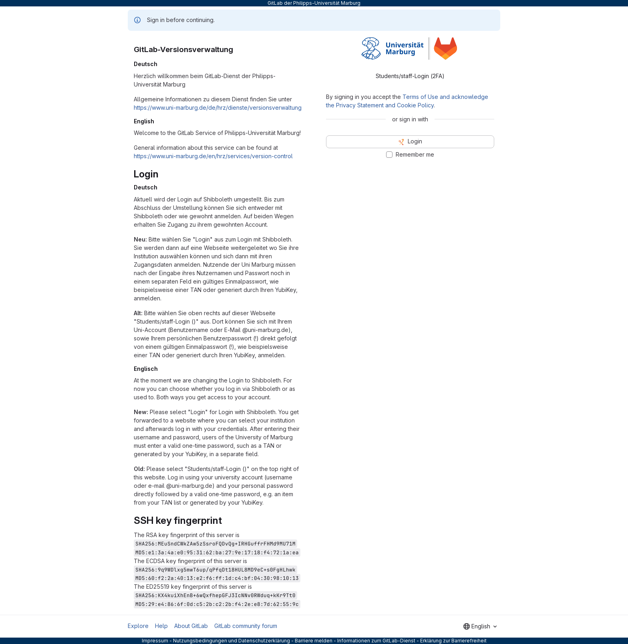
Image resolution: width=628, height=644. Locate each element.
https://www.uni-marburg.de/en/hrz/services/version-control (213, 156)
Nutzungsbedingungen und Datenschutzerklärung (231, 641)
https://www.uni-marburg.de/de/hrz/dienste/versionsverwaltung (218, 107)
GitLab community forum (245, 625)
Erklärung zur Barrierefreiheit (453, 641)
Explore (138, 625)
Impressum (155, 641)
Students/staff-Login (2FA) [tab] (410, 75)
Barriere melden (313, 641)
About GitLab (191, 625)
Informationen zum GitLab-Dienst (376, 641)
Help (161, 625)
